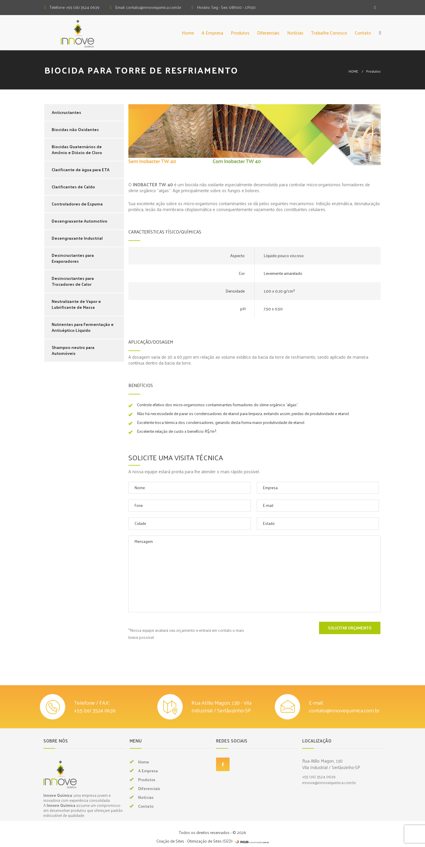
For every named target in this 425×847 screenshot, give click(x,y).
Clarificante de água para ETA (80, 169)
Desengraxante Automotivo (79, 221)
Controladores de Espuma (77, 204)
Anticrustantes (66, 112)
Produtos (240, 32)
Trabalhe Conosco (329, 32)
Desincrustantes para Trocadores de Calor (73, 281)
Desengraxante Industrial (77, 238)
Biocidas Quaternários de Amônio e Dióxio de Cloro (77, 149)
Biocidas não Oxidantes (75, 129)
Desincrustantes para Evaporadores (73, 258)
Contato (363, 32)
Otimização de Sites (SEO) (210, 841)
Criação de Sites (170, 841)
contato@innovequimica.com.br (344, 710)
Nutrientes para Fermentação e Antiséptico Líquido (83, 327)
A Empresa (212, 32)
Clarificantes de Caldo (73, 186)
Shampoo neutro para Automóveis (73, 350)
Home (188, 32)
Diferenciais (268, 32)
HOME (353, 71)
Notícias (295, 32)
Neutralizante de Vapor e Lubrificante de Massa (76, 304)
